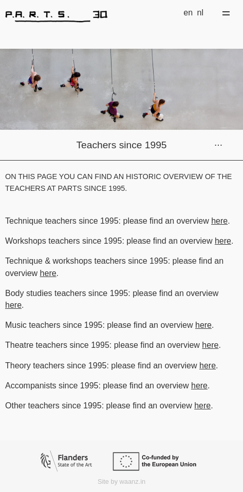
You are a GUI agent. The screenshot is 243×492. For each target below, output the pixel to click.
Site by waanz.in (121, 481)
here (219, 221)
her (201, 325)
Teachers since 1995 (122, 145)
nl (200, 12)
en (188, 12)
